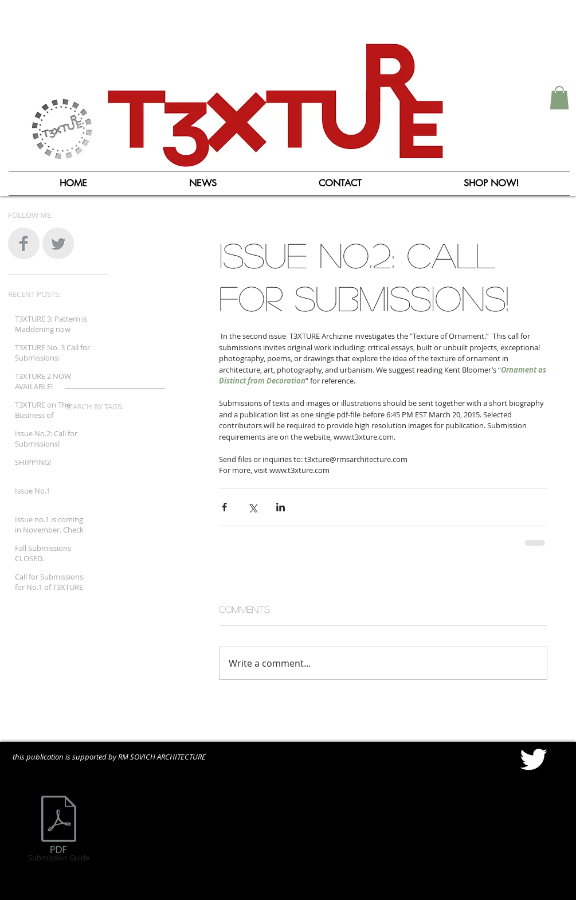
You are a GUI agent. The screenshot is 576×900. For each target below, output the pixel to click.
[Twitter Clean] (533, 759)
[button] (559, 97)
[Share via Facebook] (224, 507)
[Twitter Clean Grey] (58, 243)
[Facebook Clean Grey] (24, 243)
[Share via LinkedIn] (280, 507)
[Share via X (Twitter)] (252, 507)
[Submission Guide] (59, 831)
